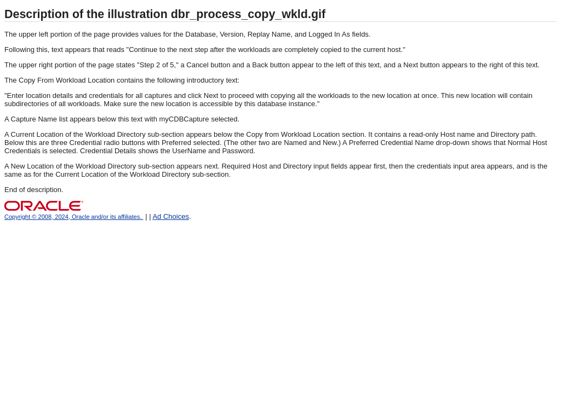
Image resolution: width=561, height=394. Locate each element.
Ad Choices (170, 216)
